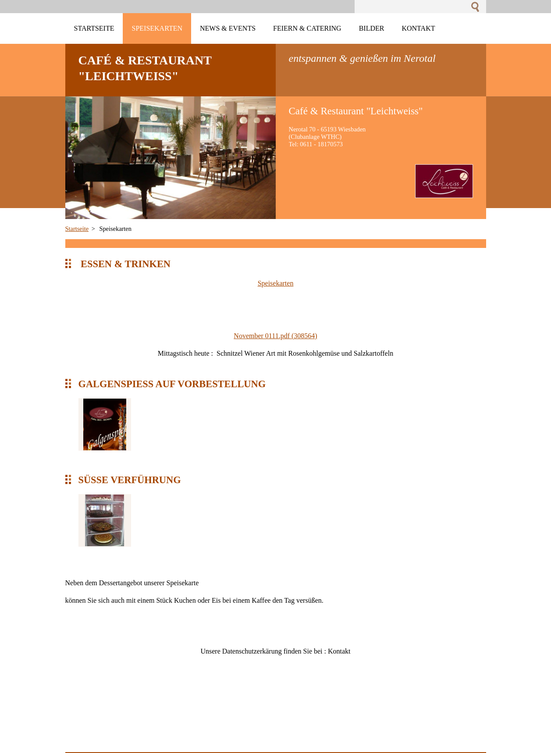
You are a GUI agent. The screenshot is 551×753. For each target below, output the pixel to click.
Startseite (77, 228)
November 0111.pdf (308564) (275, 335)
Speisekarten (276, 283)
